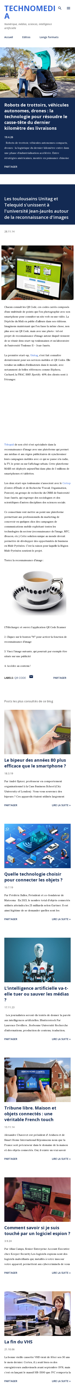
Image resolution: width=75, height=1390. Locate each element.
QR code (20, 677)
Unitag (34, 355)
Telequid (9, 444)
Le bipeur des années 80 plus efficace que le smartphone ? (35, 763)
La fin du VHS (18, 1342)
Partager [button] (10, 166)
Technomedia (30, 12)
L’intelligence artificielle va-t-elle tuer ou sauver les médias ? (36, 994)
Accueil (8, 37)
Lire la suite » (61, 805)
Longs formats (49, 37)
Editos (26, 37)
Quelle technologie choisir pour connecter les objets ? (33, 877)
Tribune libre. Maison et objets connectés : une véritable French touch (30, 1113)
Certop (67, 483)
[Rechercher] (60, 6)
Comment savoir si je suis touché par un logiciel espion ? (37, 1230)
